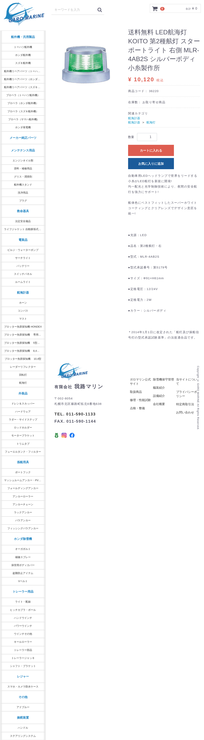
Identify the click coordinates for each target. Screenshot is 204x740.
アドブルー (23, 707)
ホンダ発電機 (23, 127)
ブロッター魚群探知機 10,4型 (23, 358)
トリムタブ (23, 443)
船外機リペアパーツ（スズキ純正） (24, 87)
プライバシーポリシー (186, 394)
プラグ (23, 200)
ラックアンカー (23, 512)
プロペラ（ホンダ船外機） (22, 103)
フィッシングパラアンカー (22, 528)
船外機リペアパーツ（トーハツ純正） (25, 71)
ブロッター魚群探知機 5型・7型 (24, 342)
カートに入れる (151, 150)
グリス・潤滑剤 (23, 176)
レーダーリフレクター (23, 366)
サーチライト (23, 257)
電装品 (23, 239)
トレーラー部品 (23, 650)
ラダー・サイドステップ (23, 419)
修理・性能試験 (140, 400)
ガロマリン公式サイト (140, 381)
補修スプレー (23, 557)
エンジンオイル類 (23, 160)
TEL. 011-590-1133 (75, 414)
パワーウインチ (23, 625)
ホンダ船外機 (23, 55)
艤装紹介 (159, 387)
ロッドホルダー (23, 427)
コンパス (23, 310)
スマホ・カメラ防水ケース (22, 686)
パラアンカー (23, 520)
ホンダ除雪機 (23, 538)
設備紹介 (159, 396)
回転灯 (23, 374)
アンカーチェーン (23, 504)
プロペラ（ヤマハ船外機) (22, 119)
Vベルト (23, 581)
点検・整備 (137, 408)
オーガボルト (23, 548)
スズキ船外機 (23, 63)
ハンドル (23, 727)
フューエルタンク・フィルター (23, 451)
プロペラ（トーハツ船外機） (23, 95)
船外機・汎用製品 (23, 37)
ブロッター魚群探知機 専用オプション (25, 334)
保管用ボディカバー (23, 565)
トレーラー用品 (23, 591)
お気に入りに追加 (151, 163)
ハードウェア (23, 411)
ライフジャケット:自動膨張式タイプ (25, 229)
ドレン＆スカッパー (23, 403)
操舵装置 (23, 717)
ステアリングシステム (23, 735)
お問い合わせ (185, 412)
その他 (23, 697)
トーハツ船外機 (23, 47)
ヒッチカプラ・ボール (23, 609)
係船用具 (23, 462)
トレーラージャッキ (23, 658)
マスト (23, 318)
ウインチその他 (23, 633)
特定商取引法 (185, 404)
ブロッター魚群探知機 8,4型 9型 (24, 350)
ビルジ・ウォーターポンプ (22, 249)
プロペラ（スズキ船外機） (22, 111)
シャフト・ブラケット (23, 666)
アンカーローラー (23, 496)
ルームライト (23, 281)
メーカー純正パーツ (23, 137)
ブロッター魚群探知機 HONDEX (23, 326)
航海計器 (23, 292)
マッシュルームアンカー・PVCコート (25, 480)
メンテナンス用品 (23, 150)
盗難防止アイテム (23, 573)
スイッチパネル (23, 273)
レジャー (23, 676)
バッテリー (23, 265)
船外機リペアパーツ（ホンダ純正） (24, 79)
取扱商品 (136, 392)
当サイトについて (186, 381)
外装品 (23, 393)
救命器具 (23, 211)
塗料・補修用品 (23, 168)
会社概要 (159, 404)
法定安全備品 (23, 221)
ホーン (23, 302)
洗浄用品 (23, 192)
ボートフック (23, 472)
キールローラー (23, 641)
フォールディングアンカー (22, 488)
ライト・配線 (23, 601)
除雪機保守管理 (163, 379)
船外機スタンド (23, 184)
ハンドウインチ (23, 617)
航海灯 (23, 382)
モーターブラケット (23, 435)
